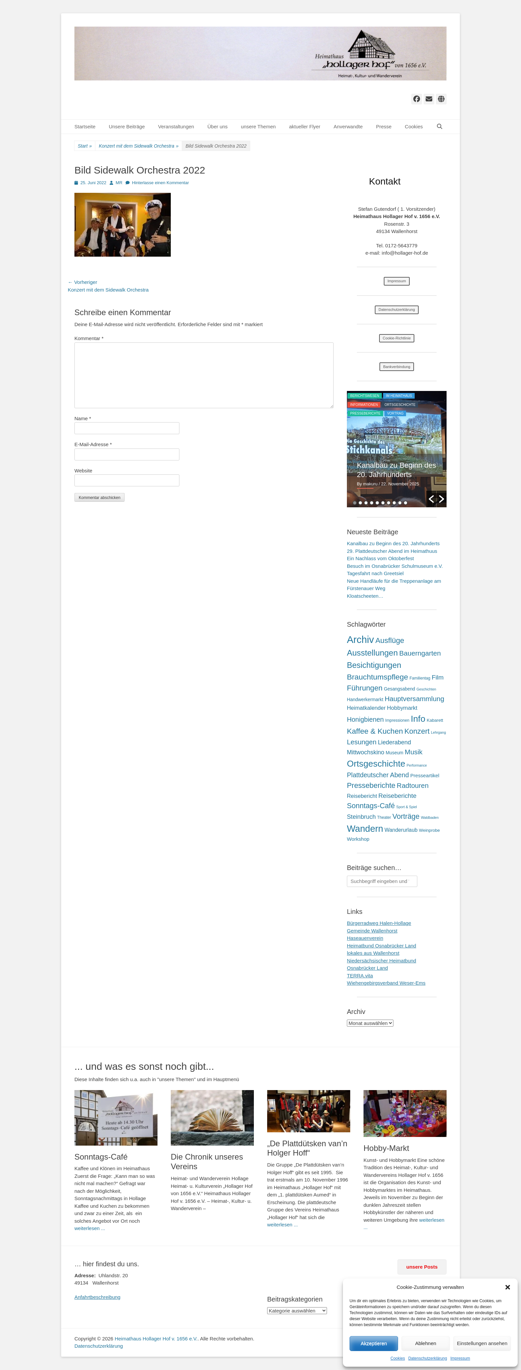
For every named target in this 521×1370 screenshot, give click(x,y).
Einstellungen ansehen (482, 1343)
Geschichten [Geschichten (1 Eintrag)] (426, 689)
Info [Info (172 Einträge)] (418, 719)
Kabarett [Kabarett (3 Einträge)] (435, 720)
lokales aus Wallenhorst (373, 953)
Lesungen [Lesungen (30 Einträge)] (361, 742)
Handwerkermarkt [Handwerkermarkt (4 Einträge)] (365, 699)
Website (83, 470)
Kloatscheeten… (365, 596)
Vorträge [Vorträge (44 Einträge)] (406, 816)
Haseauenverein (365, 938)
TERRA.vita (360, 975)
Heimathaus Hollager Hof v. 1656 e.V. (156, 1338)
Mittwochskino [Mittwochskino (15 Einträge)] (365, 752)
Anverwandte (348, 126)
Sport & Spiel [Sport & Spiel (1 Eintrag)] (406, 807)
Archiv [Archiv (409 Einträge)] (360, 639)
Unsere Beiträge (127, 126)
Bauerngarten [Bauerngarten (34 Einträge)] (420, 653)
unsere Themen (258, 126)
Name (82, 418)
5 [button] (377, 503)
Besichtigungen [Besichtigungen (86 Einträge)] (374, 665)
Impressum (460, 1358)
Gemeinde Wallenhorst (372, 931)
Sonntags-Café (101, 1156)
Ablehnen (425, 1343)
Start (85, 146)
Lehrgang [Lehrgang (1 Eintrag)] (438, 732)
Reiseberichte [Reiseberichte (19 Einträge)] (397, 795)
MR (119, 182)
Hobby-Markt (386, 1148)
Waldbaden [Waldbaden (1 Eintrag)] (430, 817)
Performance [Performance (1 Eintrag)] (417, 765)
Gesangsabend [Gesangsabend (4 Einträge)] (399, 688)
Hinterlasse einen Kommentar (160, 182)
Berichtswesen (364, 396)
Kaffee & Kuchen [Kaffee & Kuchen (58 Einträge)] (375, 731)
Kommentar (89, 338)
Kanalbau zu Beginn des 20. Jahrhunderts (393, 543)
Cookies (397, 1358)
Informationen (364, 405)
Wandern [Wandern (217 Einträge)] (365, 828)
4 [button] (371, 503)
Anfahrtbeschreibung (97, 1297)
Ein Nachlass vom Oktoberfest (380, 558)
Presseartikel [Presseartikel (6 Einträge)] (424, 775)
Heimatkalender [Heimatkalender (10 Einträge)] (366, 708)
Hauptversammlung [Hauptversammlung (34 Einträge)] (414, 698)
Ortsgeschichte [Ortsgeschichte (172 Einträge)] (376, 764)
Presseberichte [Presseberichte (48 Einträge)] (371, 785)
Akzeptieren (374, 1343)
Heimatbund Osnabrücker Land (381, 945)
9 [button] (400, 503)
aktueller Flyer (304, 126)
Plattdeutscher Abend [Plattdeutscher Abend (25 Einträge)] (378, 775)
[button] (507, 1287)
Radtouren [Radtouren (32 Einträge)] (413, 785)
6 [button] (383, 503)
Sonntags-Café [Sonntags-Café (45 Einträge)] (371, 806)
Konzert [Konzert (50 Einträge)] (417, 731)
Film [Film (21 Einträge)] (438, 677)
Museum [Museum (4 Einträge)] (394, 752)
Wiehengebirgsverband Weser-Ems (386, 983)
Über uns (217, 126)
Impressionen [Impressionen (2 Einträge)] (397, 720)
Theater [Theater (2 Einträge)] (384, 817)
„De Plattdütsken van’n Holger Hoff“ (307, 1148)
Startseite (84, 126)
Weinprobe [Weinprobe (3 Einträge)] (429, 830)
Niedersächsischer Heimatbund (381, 960)
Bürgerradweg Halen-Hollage (379, 923)
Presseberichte (365, 413)
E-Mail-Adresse (93, 444)
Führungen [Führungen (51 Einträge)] (364, 688)
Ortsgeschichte (399, 405)
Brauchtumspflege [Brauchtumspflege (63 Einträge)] (377, 677)
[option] (397, 449)
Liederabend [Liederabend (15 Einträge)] (394, 742)
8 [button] (394, 503)
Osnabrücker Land (367, 968)
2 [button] (360, 503)
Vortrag (395, 413)
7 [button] (388, 503)
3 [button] (366, 503)
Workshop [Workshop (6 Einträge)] (358, 839)
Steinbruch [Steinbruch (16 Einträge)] (361, 816)
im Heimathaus (399, 396)
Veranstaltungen (176, 126)
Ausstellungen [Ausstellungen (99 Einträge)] (372, 652)
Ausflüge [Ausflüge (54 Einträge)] (389, 640)
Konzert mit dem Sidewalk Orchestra (138, 146)
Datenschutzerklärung (427, 1358)
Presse (384, 126)
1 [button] (355, 503)
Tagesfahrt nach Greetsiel (375, 573)
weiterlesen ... (89, 1228)
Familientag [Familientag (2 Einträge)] (419, 678)
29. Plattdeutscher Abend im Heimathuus (392, 551)
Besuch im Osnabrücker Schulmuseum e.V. (395, 566)
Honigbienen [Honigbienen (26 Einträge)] (365, 719)
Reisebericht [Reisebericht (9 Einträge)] (362, 796)
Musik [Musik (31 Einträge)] (413, 752)
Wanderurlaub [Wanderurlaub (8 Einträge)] (400, 830)
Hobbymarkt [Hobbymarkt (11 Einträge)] (402, 708)
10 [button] (405, 503)
